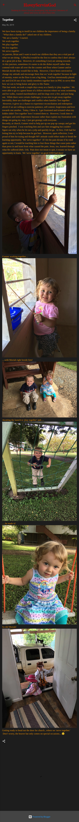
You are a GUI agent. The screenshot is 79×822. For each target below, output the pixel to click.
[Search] (75, 5)
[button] (75, 20)
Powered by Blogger (39, 817)
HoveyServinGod (39, 5)
